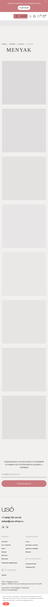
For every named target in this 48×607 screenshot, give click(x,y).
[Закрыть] (45, 1)
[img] (3, 527)
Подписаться (24, 483)
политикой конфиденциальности (24, 600)
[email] (24, 474)
